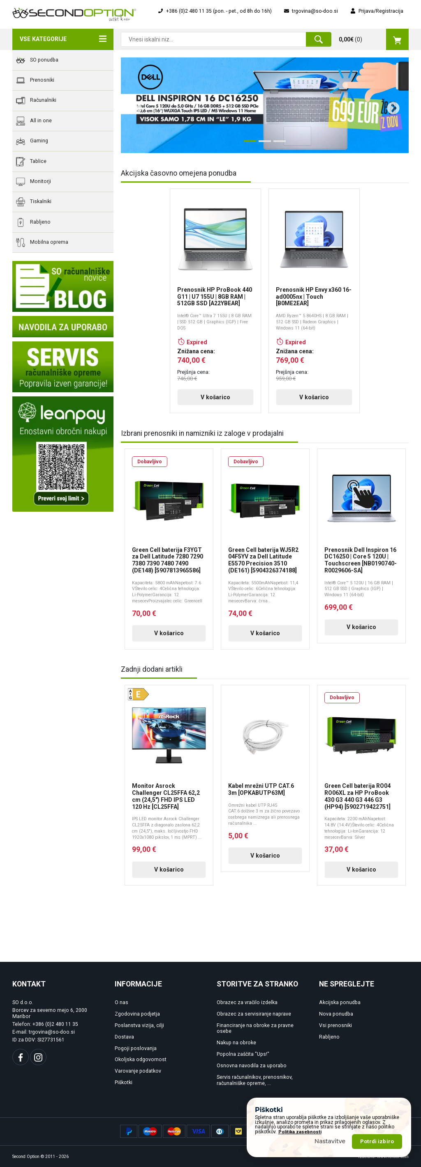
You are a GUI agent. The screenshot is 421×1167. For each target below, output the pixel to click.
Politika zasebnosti (300, 1153)
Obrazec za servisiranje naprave (254, 1014)
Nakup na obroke (236, 1043)
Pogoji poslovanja (136, 1048)
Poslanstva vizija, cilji (139, 1025)
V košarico (215, 397)
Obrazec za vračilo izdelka (247, 1002)
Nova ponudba (336, 1014)
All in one (34, 121)
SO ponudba (37, 60)
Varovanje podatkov (138, 1071)
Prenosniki (35, 80)
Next (390, 105)
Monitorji (33, 181)
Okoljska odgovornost (141, 1059)
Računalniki (36, 100)
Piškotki (123, 1082)
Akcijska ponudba (340, 1002)
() (374, 39)
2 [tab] (263, 144)
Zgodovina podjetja (137, 1014)
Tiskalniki (33, 201)
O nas (121, 1002)
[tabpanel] (265, 105)
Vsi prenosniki (335, 1025)
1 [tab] (248, 144)
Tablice (31, 161)
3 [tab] (277, 144)
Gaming (32, 141)
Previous (132, 105)
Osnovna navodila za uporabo (252, 1066)
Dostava (124, 1037)
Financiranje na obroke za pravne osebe (255, 1028)
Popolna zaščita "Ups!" (243, 1054)
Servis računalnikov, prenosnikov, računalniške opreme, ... (255, 1080)
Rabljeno (33, 222)
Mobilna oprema (42, 242)
